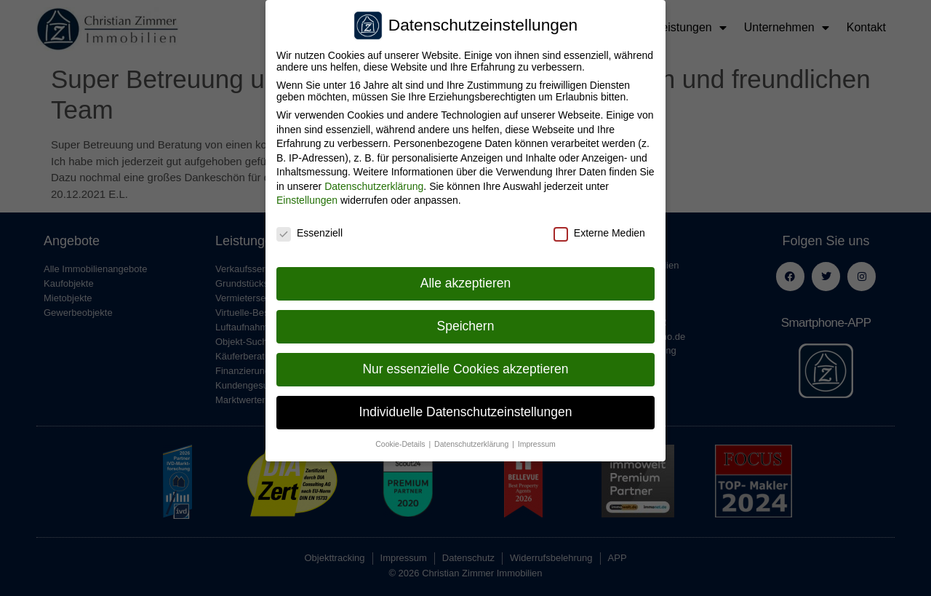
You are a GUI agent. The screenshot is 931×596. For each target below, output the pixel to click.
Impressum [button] (537, 440)
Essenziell (309, 229)
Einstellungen (306, 197)
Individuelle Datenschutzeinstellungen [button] (465, 408)
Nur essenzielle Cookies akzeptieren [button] (465, 365)
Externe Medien (599, 229)
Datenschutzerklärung (373, 182)
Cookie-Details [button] (401, 440)
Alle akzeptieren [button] (465, 279)
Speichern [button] (466, 322)
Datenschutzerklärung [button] (472, 440)
